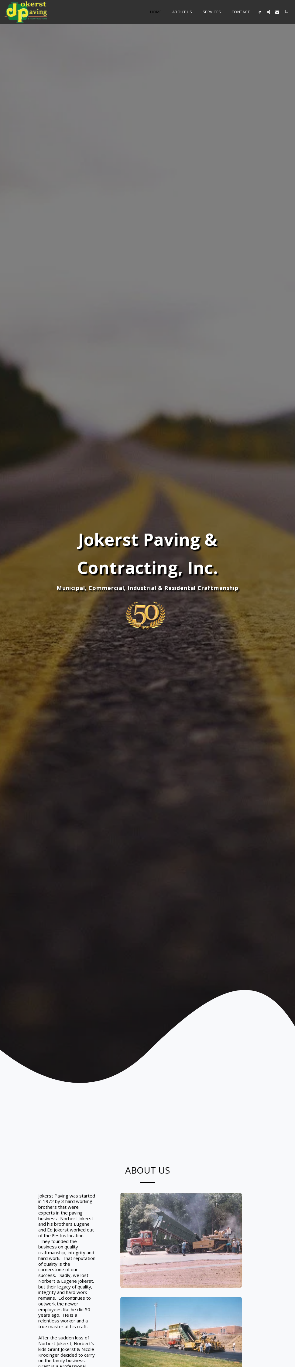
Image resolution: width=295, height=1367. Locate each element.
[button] (260, 12)
